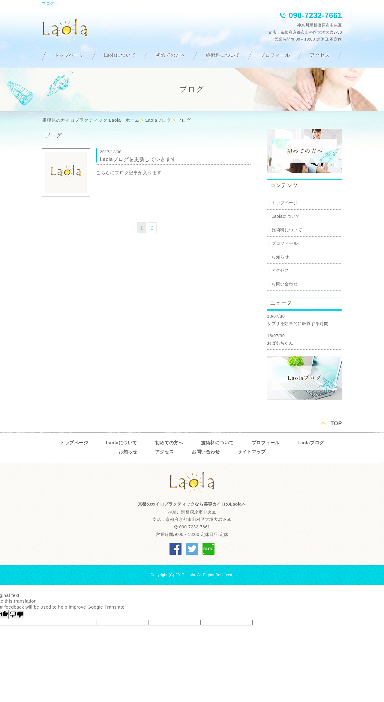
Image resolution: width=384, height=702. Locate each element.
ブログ (184, 120)
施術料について (223, 55)
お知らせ (280, 256)
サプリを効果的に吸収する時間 (297, 323)
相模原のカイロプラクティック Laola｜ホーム (91, 120)
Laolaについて (120, 55)
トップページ (69, 55)
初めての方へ (171, 55)
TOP (336, 424)
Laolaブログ (158, 120)
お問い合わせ (285, 283)
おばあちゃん (280, 343)
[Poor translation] (16, 614)
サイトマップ (252, 451)
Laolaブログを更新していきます (138, 159)
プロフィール (275, 55)
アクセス (320, 55)
